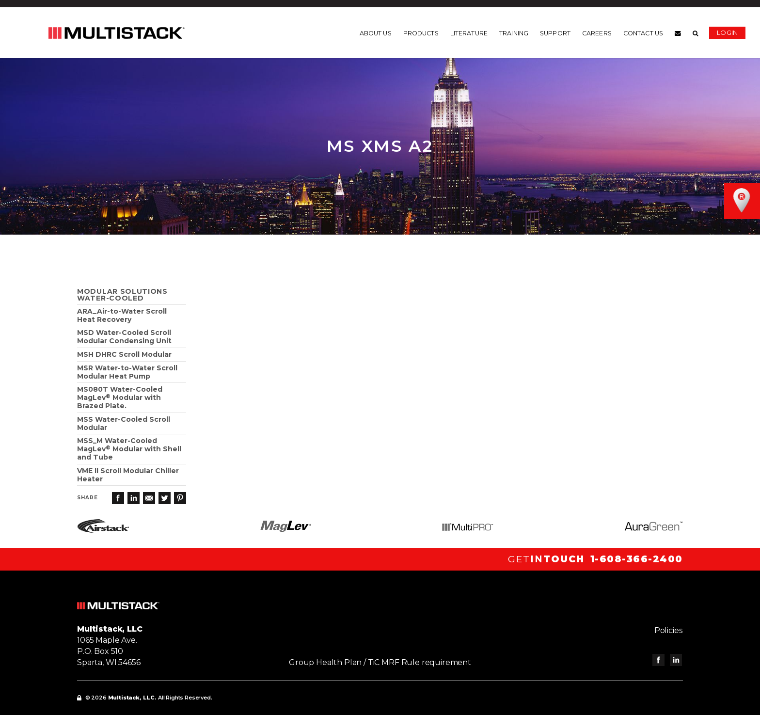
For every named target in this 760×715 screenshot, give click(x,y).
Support (555, 33)
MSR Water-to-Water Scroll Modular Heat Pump (127, 372)
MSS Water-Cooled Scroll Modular (123, 423)
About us (376, 33)
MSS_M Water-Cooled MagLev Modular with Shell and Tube (129, 448)
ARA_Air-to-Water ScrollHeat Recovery (122, 315)
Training (513, 33)
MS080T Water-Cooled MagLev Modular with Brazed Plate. (119, 397)
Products (421, 33)
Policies (669, 630)
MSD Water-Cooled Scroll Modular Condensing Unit (124, 336)
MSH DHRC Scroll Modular (124, 354)
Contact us (643, 33)
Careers (597, 33)
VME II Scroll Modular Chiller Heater (128, 474)
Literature (469, 33)
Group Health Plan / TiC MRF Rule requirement (380, 662)
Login (727, 32)
